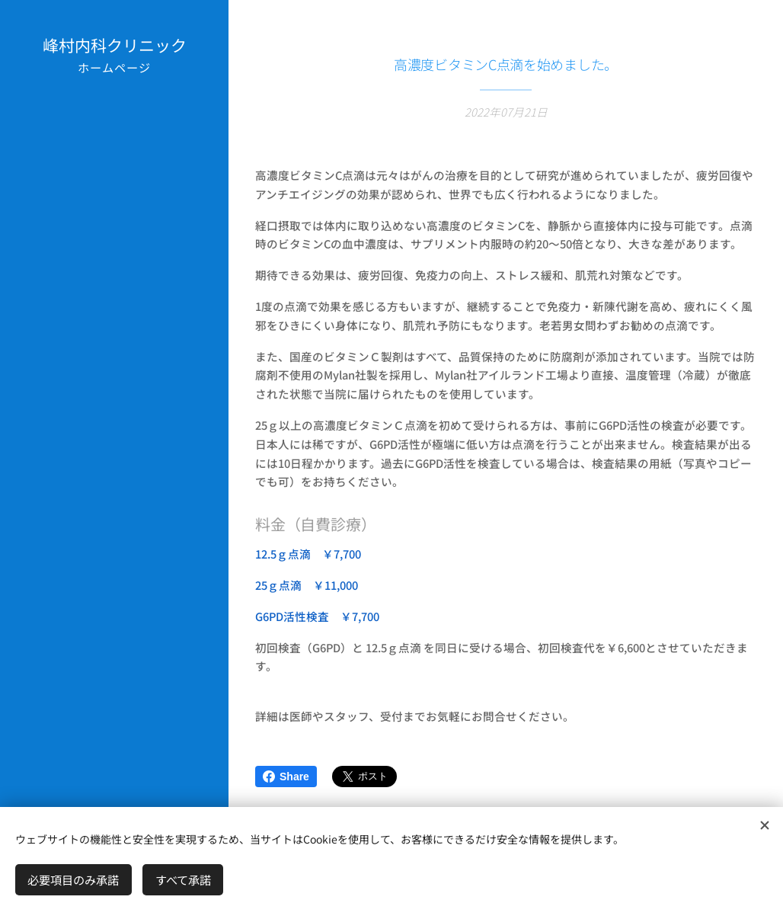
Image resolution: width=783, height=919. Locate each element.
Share (286, 776)
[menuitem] (114, 341)
